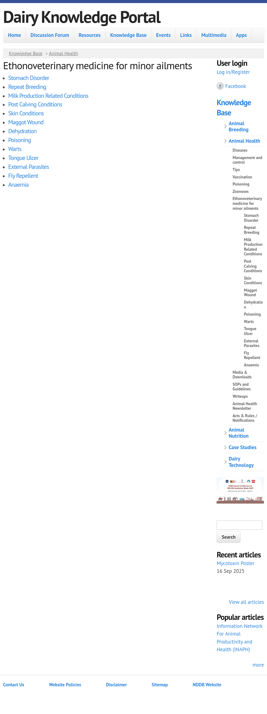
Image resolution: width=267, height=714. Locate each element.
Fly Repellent (23, 175)
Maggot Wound (25, 122)
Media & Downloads (242, 375)
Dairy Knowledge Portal (81, 16)
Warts (14, 149)
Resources (90, 35)
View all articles (246, 602)
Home (14, 35)
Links (186, 35)
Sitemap (160, 685)
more (258, 664)
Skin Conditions (26, 113)
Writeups (240, 396)
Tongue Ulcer (23, 158)
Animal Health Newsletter (245, 406)
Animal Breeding (238, 126)
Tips (236, 169)
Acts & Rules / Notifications (245, 418)
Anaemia (18, 184)
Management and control (247, 160)
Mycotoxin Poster (235, 563)
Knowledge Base (128, 35)
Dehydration (22, 131)
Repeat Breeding (27, 86)
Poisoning (19, 140)
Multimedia (213, 35)
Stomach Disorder (28, 78)
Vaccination (242, 177)
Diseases (240, 150)
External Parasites (28, 166)
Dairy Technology (241, 461)
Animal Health (63, 53)
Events (163, 35)
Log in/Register (233, 72)
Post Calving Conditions (35, 104)
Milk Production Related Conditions (48, 95)
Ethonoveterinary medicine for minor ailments (247, 203)
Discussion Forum (49, 35)
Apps (241, 35)
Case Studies (242, 447)
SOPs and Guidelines (242, 387)
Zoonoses (241, 191)
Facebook (235, 86)
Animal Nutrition (239, 432)
